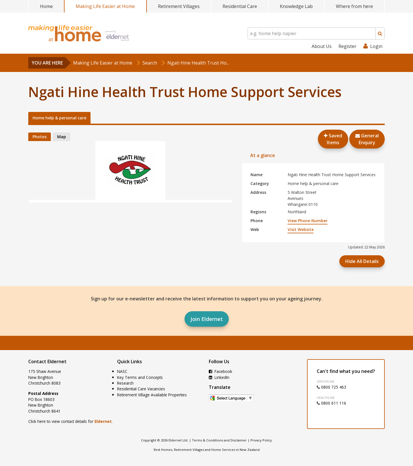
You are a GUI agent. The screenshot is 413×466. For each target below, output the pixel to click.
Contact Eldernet (47, 361)
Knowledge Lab (296, 6)
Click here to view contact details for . (70, 421)
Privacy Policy (261, 440)
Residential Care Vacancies (141, 388)
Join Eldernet (207, 319)
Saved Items (333, 139)
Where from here (354, 6)
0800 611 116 (331, 403)
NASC (122, 371)
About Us (322, 46)
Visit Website (301, 229)
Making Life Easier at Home (105, 6)
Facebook (220, 371)
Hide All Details (362, 261)
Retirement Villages (179, 6)
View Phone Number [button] (308, 220)
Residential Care (239, 6)
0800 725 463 (331, 387)
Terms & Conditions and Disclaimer (219, 440)
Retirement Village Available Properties (152, 394)
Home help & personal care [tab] (59, 117)
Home (46, 6)
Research (125, 383)
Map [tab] (61, 136)
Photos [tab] (40, 136)
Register (347, 46)
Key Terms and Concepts (140, 377)
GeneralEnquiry (367, 139)
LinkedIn (219, 377)
